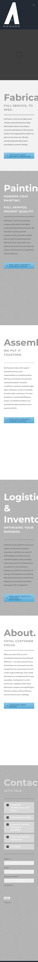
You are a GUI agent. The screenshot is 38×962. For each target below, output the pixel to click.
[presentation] (19, 891)
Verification (9, 885)
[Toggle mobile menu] (34, 5)
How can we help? (11, 876)
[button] (19, 807)
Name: (7, 859)
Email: (7, 868)
